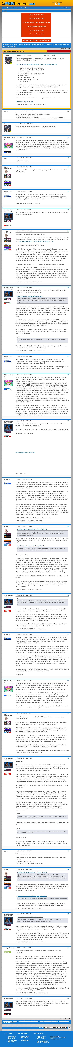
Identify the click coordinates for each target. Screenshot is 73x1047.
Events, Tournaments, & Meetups (49, 44)
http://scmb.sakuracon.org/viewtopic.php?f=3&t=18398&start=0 (36, 64)
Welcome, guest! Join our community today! (36, 40)
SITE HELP (11, 1043)
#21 (68, 869)
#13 (68, 479)
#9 (68, 287)
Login (63, 7)
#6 (68, 191)
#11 (68, 374)
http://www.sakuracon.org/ (24, 102)
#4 (68, 157)
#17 (68, 680)
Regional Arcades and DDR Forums (29, 44)
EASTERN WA (24, 1037)
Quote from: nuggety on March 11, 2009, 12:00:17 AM (30, 545)
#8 (68, 231)
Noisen (61, 1039)
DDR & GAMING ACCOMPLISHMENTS (42, 1039)
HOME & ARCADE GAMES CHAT (41, 1037)
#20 (68, 851)
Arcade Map (15, 7)
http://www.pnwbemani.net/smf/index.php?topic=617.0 (36, 241)
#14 (68, 526)
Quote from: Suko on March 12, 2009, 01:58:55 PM (30, 917)
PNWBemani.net (7, 44)
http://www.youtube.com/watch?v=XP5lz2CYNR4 (25, 452)
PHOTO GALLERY (12, 1040)
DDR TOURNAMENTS (42, 1041)
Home (4, 7)
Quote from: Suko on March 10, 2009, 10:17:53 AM (30, 296)
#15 (68, 595)
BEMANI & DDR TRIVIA (43, 1042)
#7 (68, 209)
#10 (68, 356)
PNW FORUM (11, 1038)
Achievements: (7, 180)
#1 (68, 111)
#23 (68, 947)
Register (68, 7)
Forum (8, 7)
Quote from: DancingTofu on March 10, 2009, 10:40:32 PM (32, 529)
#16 (68, 634)
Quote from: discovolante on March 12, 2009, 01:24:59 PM (32, 872)
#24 (68, 998)
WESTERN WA (25, 1036)
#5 (68, 166)
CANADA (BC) (24, 1040)
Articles (22, 7)
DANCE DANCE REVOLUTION (12, 1037)
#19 (68, 758)
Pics (26, 7)
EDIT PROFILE (11, 1041)
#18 (68, 713)
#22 (68, 913)
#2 (68, 123)
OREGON (23, 1039)
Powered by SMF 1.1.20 (54, 1037)
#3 (68, 137)
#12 (68, 420)
